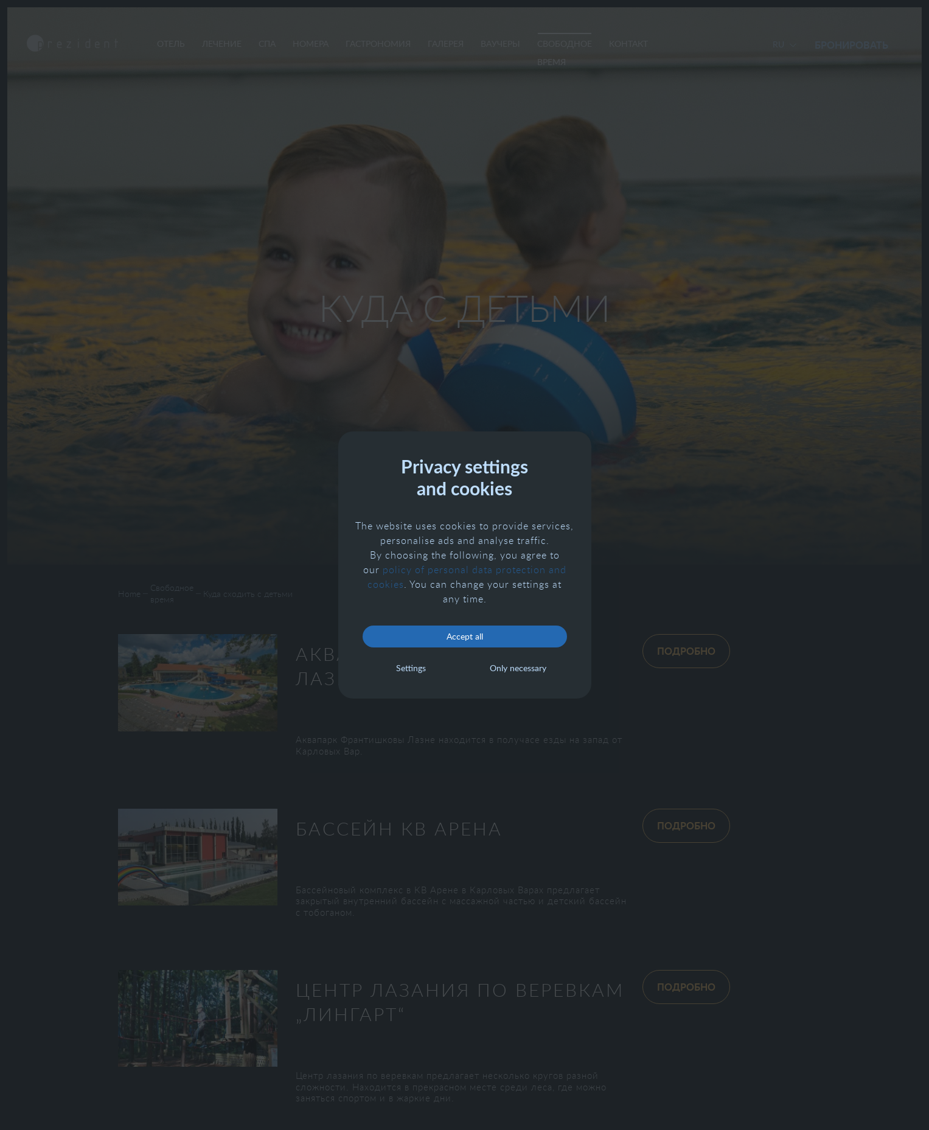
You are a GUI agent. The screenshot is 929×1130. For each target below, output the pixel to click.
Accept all (465, 636)
